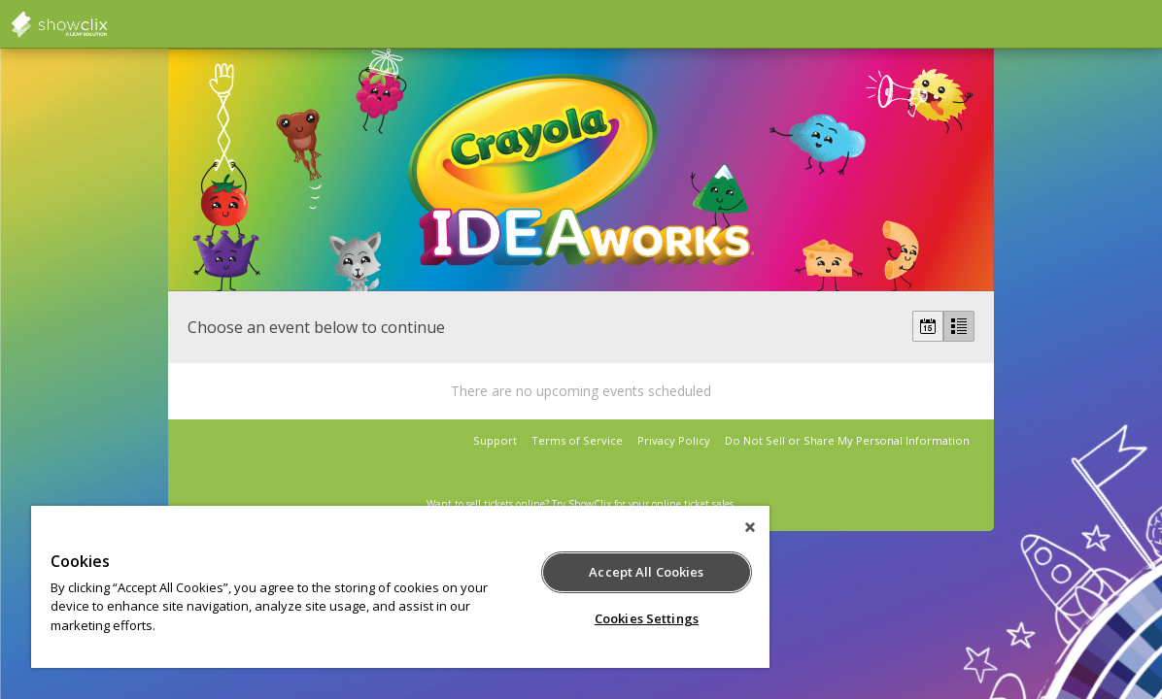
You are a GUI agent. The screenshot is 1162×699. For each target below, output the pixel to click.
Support (495, 440)
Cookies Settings (592, 618)
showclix (107, 24)
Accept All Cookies (591, 572)
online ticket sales (693, 504)
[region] (368, 587)
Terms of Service (577, 440)
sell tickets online (505, 504)
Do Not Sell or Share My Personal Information (847, 440)
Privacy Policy (673, 440)
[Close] (685, 527)
